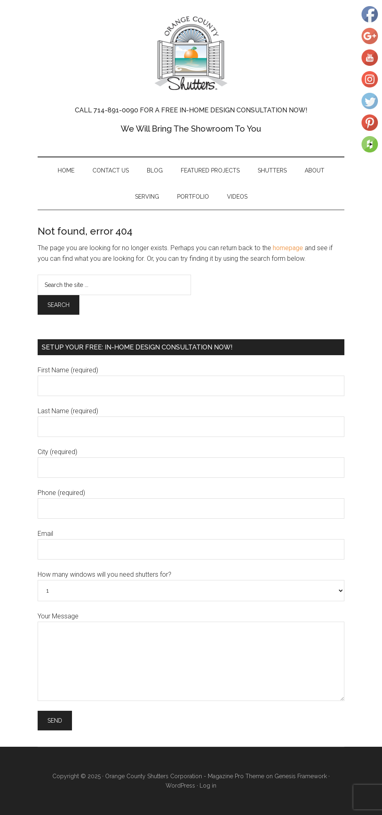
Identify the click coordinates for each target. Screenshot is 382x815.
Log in (208, 785)
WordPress (180, 785)
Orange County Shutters (191, 53)
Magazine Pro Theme (236, 776)
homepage (288, 248)
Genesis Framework (300, 776)
